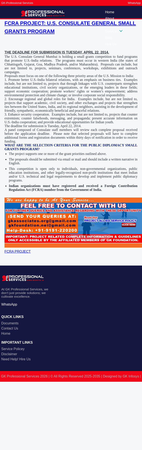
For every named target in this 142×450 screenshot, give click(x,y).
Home (109, 12)
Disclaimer (9, 354)
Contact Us (9, 328)
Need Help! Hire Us (16, 359)
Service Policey (12, 349)
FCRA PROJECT (18, 251)
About (109, 18)
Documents (9, 323)
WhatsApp (134, 2)
